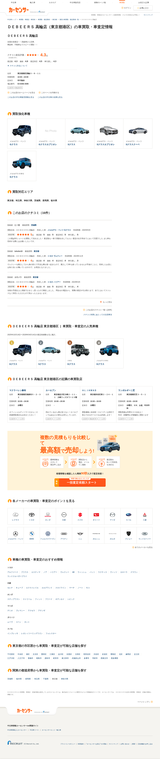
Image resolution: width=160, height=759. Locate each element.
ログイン (127, 8)
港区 (28, 654)
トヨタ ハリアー (54, 282)
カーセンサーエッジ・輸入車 (51, 730)
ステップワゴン (13, 599)
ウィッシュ (82, 572)
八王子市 (21, 658)
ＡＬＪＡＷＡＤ (89, 390)
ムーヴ (10, 622)
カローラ (123, 572)
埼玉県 (37, 679)
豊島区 (113, 654)
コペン (18, 622)
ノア (45, 572)
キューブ (19, 588)
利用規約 (81, 744)
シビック (71, 599)
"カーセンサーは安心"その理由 (96, 744)
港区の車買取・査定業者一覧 (69, 19)
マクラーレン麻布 (17, 390)
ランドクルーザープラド (17, 576)
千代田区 (11, 654)
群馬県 (28, 679)
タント (27, 622)
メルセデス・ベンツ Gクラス (59, 230)
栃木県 (19, 679)
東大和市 (65, 658)
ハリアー (53, 572)
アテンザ (41, 611)
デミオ (10, 611)
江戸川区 (11, 658)
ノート (80, 588)
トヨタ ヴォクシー (55, 256)
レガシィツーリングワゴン (32, 633)
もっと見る (107, 302)
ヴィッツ (113, 572)
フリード (48, 599)
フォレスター (51, 633)
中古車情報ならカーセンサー (17, 730)
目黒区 (69, 654)
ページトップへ (143, 702)
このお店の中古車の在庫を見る (50, 97)
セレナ (10, 588)
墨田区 (44, 654)
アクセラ (31, 611)
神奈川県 (64, 679)
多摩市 (86, 658)
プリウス (24, 572)
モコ (88, 588)
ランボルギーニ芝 (126, 390)
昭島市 (39, 658)
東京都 (36, 251)
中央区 (20, 654)
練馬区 (128, 654)
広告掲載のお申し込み (145, 744)
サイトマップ (148, 15)
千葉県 (45, 679)
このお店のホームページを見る (22, 93)
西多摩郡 (114, 658)
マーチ (72, 588)
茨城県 (33, 225)
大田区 (77, 654)
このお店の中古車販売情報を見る (20, 97)
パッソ (92, 572)
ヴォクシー (64, 572)
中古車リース (34, 730)
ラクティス (102, 572)
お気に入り (144, 8)
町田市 (56, 658)
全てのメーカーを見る (144, 547)
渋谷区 (96, 654)
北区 (121, 654)
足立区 (136, 654)
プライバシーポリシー (67, 744)
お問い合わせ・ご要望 (127, 744)
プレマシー (20, 611)
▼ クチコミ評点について (17, 66)
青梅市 (30, 658)
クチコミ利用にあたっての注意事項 (97, 315)
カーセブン (51, 390)
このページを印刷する (50, 93)
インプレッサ (12, 633)
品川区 (60, 654)
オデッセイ (59, 599)
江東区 (52, 654)
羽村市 (95, 658)
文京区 (35, 654)
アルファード (12, 572)
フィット (38, 599)
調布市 (47, 658)
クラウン (134, 572)
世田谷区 (87, 654)
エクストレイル (32, 588)
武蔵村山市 (76, 658)
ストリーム (27, 599)
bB (73, 572)
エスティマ (35, 572)
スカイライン (60, 588)
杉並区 (104, 654)
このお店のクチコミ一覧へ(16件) (99, 310)
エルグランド (47, 588)
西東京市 (104, 658)
